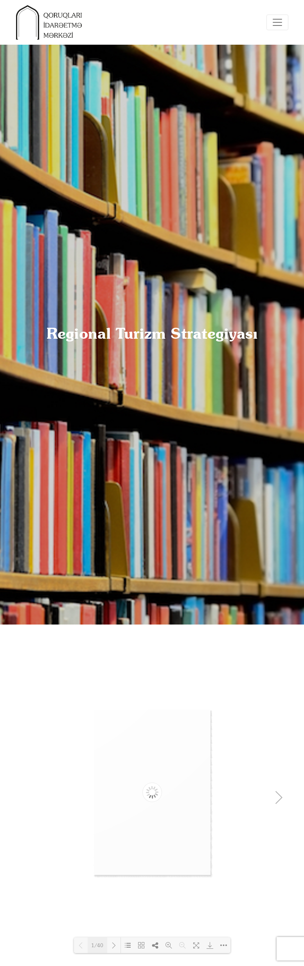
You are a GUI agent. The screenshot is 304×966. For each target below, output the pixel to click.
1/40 (97, 945)
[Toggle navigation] (277, 22)
